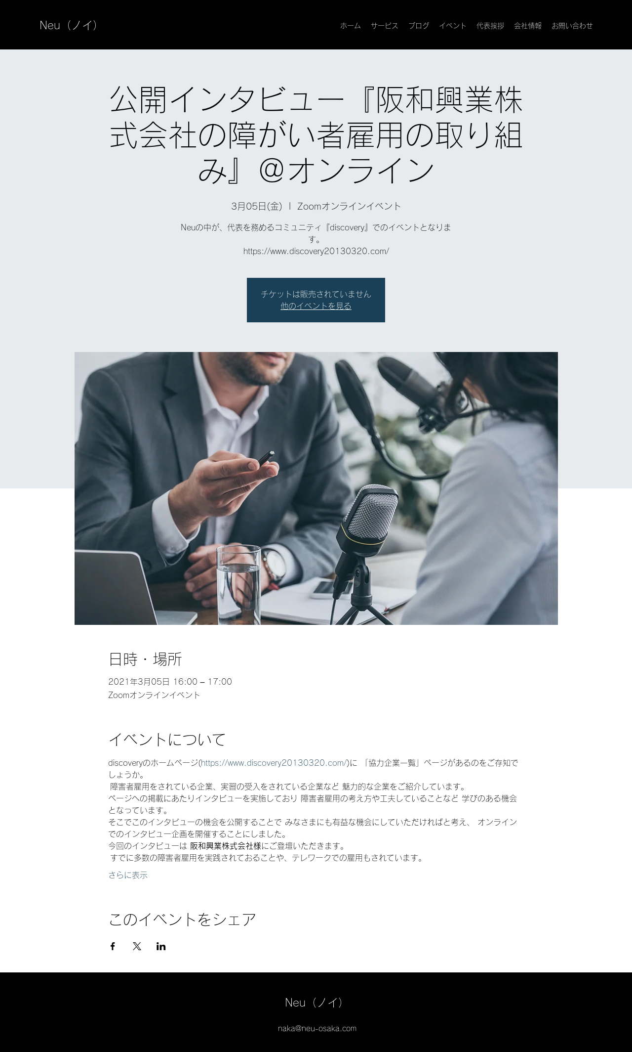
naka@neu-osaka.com (317, 1028)
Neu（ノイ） (72, 25)
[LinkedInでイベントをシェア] (161, 946)
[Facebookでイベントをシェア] (113, 946)
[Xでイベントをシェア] (137, 946)
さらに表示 (128, 875)
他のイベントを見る (316, 306)
